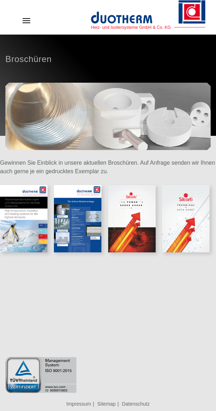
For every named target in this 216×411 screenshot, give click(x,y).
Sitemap (106, 404)
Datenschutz (136, 404)
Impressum (78, 404)
